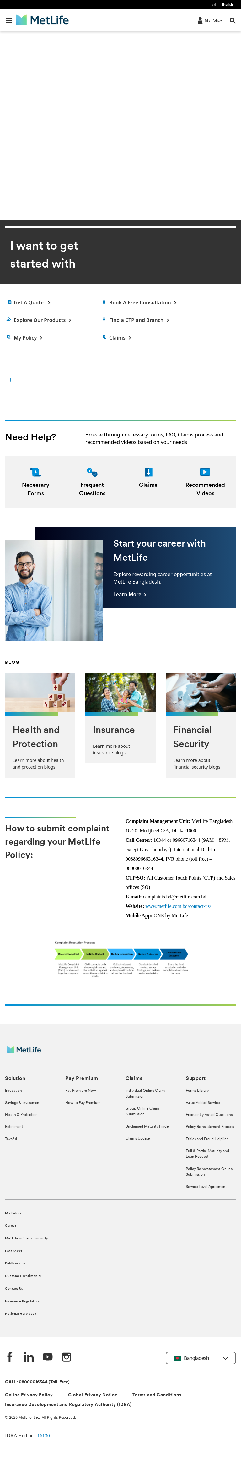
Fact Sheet (14, 1251)
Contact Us (14, 1289)
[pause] (195, 185)
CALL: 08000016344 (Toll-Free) (37, 1382)
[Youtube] (48, 1357)
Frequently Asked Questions (209, 1115)
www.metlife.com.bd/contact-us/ (178, 906)
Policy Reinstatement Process (210, 1127)
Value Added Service (203, 1103)
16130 (43, 1435)
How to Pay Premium (82, 1103)
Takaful (11, 1139)
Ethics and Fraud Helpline (207, 1139)
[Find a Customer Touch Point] (148, 320)
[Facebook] (10, 1357)
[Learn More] (130, 594)
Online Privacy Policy (29, 1395)
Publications (15, 1263)
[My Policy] (209, 20)
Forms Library (197, 1091)
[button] (9, 20)
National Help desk (20, 1314)
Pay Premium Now (80, 1091)
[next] (233, 185)
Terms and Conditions (156, 1395)
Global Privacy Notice (93, 1395)
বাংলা (212, 5)
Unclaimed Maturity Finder (148, 1127)
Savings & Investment (22, 1103)
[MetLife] (28, 1053)
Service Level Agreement (206, 1187)
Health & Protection (21, 1115)
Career (10, 1226)
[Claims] (148, 337)
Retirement (14, 1127)
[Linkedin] (29, 1357)
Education (13, 1091)
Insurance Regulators (22, 1301)
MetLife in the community (26, 1238)
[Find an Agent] (148, 302)
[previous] (210, 185)
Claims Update (138, 1139)
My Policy (13, 1213)
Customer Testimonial (23, 1276)
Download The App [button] (39, 176)
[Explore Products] (52, 320)
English (227, 5)
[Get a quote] (52, 302)
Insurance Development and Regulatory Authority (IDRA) (68, 1404)
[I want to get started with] (9, 379)
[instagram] (67, 1357)
